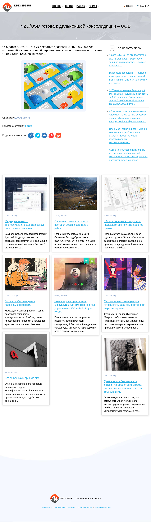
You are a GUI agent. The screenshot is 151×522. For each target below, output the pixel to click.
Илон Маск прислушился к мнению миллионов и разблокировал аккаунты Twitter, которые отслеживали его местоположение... (128, 136)
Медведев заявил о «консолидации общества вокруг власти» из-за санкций (24, 225)
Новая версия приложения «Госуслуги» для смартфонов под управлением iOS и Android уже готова (74, 306)
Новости (56, 6)
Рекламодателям (102, 507)
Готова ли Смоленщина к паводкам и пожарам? (20, 303)
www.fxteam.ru (22, 118)
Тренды (69, 6)
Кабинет (143, 6)
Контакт (93, 6)
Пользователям (85, 507)
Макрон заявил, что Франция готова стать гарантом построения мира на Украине (124, 305)
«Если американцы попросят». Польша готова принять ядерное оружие (123, 225)
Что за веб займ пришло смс (22, 378)
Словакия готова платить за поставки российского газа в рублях (71, 224)
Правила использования (53, 507)
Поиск (127, 6)
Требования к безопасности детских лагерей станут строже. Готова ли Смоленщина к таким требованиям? (123, 386)
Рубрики (81, 6)
